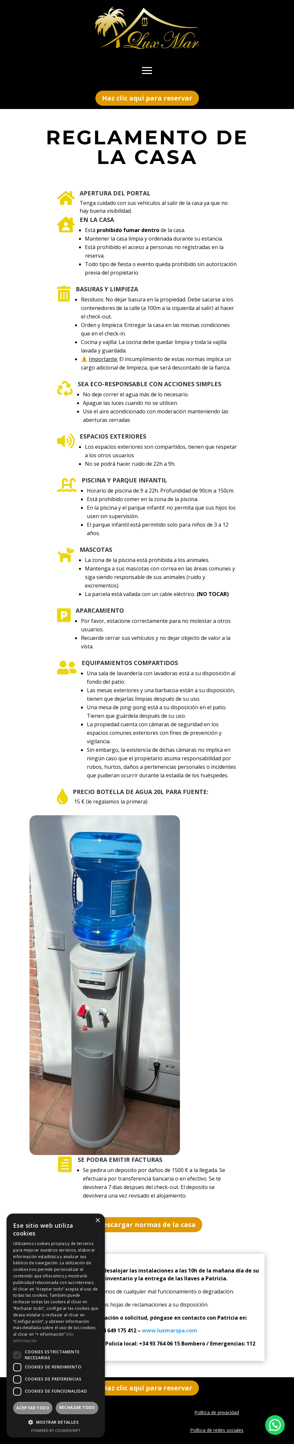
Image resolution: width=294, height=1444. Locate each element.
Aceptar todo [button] (32, 1408)
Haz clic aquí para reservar (147, 98)
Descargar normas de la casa (147, 1224)
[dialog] (56, 1325)
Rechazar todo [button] (77, 1407)
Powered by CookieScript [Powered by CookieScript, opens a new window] (56, 1430)
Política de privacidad (216, 1412)
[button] (275, 1425)
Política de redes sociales (217, 1430)
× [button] (97, 1220)
